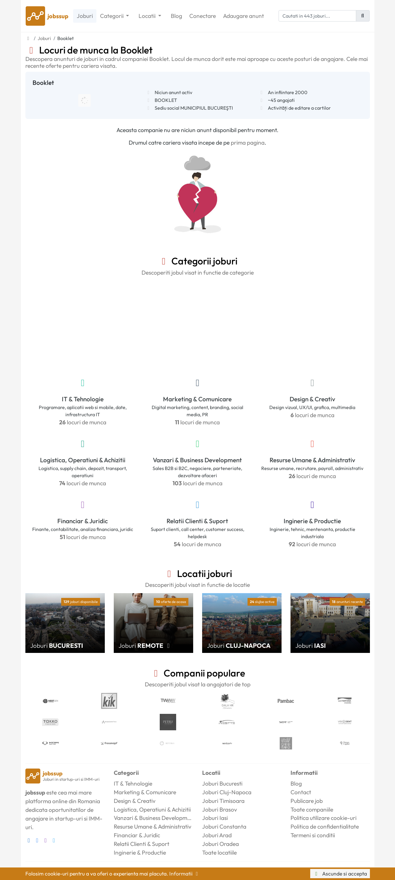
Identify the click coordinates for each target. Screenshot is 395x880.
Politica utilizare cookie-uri (323, 817)
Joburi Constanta (224, 826)
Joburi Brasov (219, 809)
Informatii (184, 873)
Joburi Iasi (215, 817)
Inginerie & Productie (312, 521)
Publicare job (307, 800)
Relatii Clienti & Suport (197, 521)
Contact (301, 792)
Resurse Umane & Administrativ (312, 460)
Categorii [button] (112, 15)
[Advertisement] (197, 326)
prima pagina (248, 142)
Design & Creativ (312, 399)
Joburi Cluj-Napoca (226, 792)
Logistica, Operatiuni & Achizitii (82, 460)
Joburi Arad (217, 835)
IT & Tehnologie (83, 399)
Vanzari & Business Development (197, 460)
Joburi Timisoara (223, 800)
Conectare (202, 15)
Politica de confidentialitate (325, 826)
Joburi (85, 15)
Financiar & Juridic (82, 521)
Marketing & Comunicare (197, 399)
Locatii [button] (148, 15)
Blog (176, 15)
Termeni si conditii (313, 835)
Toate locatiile (219, 852)
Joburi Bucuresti (222, 783)
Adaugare (243, 16)
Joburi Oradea (220, 843)
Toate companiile (312, 809)
